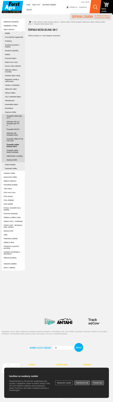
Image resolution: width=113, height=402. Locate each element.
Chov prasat (8, 196)
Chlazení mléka (9, 173)
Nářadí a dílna (9, 242)
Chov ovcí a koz (9, 192)
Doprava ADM (12, 160)
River (76, 311)
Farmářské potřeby (11, 185)
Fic (105, 311)
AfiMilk (7, 33)
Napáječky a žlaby (10, 26)
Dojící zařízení (9, 29)
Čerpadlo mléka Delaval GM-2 (13, 145)
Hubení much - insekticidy (13, 221)
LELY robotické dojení (13, 97)
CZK (82, 2)
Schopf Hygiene (92, 311)
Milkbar (80, 321)
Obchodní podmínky (49, 4)
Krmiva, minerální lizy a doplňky (12, 209)
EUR (87, 2)
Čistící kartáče (10, 165)
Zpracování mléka (10, 177)
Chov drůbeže (9, 200)
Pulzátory (8, 41)
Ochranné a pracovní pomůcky (11, 247)
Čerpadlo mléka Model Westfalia (12, 151)
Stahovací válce (11, 89)
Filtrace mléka (10, 93)
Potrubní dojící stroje (12, 75)
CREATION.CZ (98, 399)
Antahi (64, 321)
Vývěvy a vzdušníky (12, 85)
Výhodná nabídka (10, 264)
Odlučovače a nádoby (15, 156)
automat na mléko (12, 291)
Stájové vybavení (10, 181)
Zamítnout (82, 383)
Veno (50, 321)
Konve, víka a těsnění (13, 66)
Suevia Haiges (16, 321)
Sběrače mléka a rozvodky (11, 71)
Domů (30, 22)
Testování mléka (11, 168)
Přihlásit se (73, 7)
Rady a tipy (36, 4)
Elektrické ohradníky (11, 22)
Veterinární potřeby (11, 238)
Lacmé (33, 321)
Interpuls (34, 311)
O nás (28, 4)
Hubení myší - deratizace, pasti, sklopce (13, 226)
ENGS (94, 321)
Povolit (97, 383)
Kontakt (29, 9)
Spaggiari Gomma (61, 311)
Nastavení (64, 383)
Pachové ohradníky (11, 213)
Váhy (5, 235)
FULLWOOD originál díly (14, 37)
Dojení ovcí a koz (11, 62)
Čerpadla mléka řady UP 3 (14, 117)
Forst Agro (11, 399)
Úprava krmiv (8, 231)
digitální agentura (85, 399)
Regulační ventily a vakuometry (12, 80)
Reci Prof (9, 311)
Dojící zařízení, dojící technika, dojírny (46, 22)
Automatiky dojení (11, 104)
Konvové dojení (10, 58)
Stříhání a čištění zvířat (12, 217)
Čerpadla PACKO (13, 129)
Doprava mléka (10, 112)
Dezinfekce (9, 108)
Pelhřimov (107, 399)
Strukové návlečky (11, 51)
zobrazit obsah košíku (106, 7)
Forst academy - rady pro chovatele (12, 279)
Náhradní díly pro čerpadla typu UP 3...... (13, 123)
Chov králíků (8, 204)
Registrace (83, 7)
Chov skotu (8, 189)
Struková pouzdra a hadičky (12, 46)
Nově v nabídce (9, 268)
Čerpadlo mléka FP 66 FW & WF (15, 140)
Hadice (7, 54)
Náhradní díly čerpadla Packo (12, 134)
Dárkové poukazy (10, 258)
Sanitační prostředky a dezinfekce (12, 253)
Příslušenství (9, 100)
